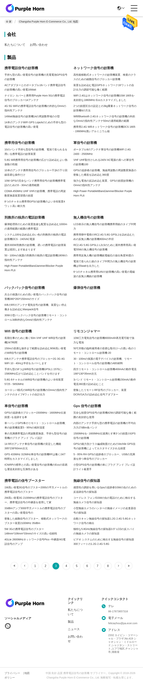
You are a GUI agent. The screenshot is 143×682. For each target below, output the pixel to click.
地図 (27, 673)
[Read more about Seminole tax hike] (14, 565)
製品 (71, 621)
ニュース (74, 629)
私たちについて (14, 44)
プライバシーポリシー (12, 675)
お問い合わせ (39, 44)
